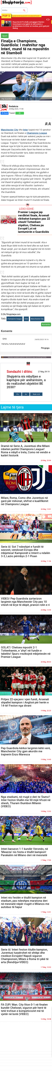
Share (4, 113)
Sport (4, 36)
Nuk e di (36, 394)
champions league (14, 319)
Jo (26, 394)
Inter (25, 129)
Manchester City (9, 129)
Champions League (37, 133)
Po (18, 394)
